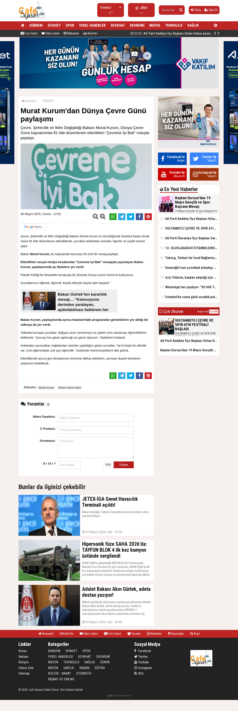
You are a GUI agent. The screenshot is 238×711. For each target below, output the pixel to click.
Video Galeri (51, 33)
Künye (22, 651)
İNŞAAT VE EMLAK (61, 679)
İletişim (23, 662)
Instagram (143, 668)
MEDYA (154, 25)
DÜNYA (105, 662)
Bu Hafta (213, 311)
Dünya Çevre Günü (69, 387)
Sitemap (24, 673)
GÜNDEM (36, 25)
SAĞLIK (193, 25)
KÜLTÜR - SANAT (59, 673)
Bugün (200, 311)
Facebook (142, 651)
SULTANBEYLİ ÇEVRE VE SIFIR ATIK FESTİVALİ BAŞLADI (189, 228)
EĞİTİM (100, 668)
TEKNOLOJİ (173, 25)
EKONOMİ (137, 25)
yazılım (110, 695)
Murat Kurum (46, 387)
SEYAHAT (118, 25)
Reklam (23, 656)
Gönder (123, 465)
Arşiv (195, 633)
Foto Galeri (29, 33)
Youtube (141, 662)
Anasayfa (29, 101)
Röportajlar (176, 633)
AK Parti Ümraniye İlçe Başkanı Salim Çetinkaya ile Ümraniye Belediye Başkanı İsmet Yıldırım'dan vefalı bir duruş (189, 238)
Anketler (90, 33)
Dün (207, 311)
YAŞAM (84, 668)
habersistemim (123, 695)
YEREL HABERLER (92, 25)
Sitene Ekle (26, 668)
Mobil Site (66, 633)
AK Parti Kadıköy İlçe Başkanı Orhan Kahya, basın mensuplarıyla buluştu (189, 218)
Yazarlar (134, 633)
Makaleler (71, 33)
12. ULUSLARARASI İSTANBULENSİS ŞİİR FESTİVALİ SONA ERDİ (189, 247)
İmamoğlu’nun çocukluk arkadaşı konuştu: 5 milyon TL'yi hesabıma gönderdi (189, 267)
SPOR (70, 25)
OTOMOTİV (84, 673)
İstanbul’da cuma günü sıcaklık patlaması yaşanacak (189, 296)
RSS (139, 673)
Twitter (141, 656)
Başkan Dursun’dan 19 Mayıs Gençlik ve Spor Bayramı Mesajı (177, 33)
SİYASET (54, 25)
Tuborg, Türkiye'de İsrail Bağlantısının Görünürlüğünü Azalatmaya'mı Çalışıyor (189, 257)
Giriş (196, 10)
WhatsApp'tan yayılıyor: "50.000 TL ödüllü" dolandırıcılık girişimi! (189, 287)
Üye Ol (210, 10)
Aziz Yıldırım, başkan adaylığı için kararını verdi (189, 277)
